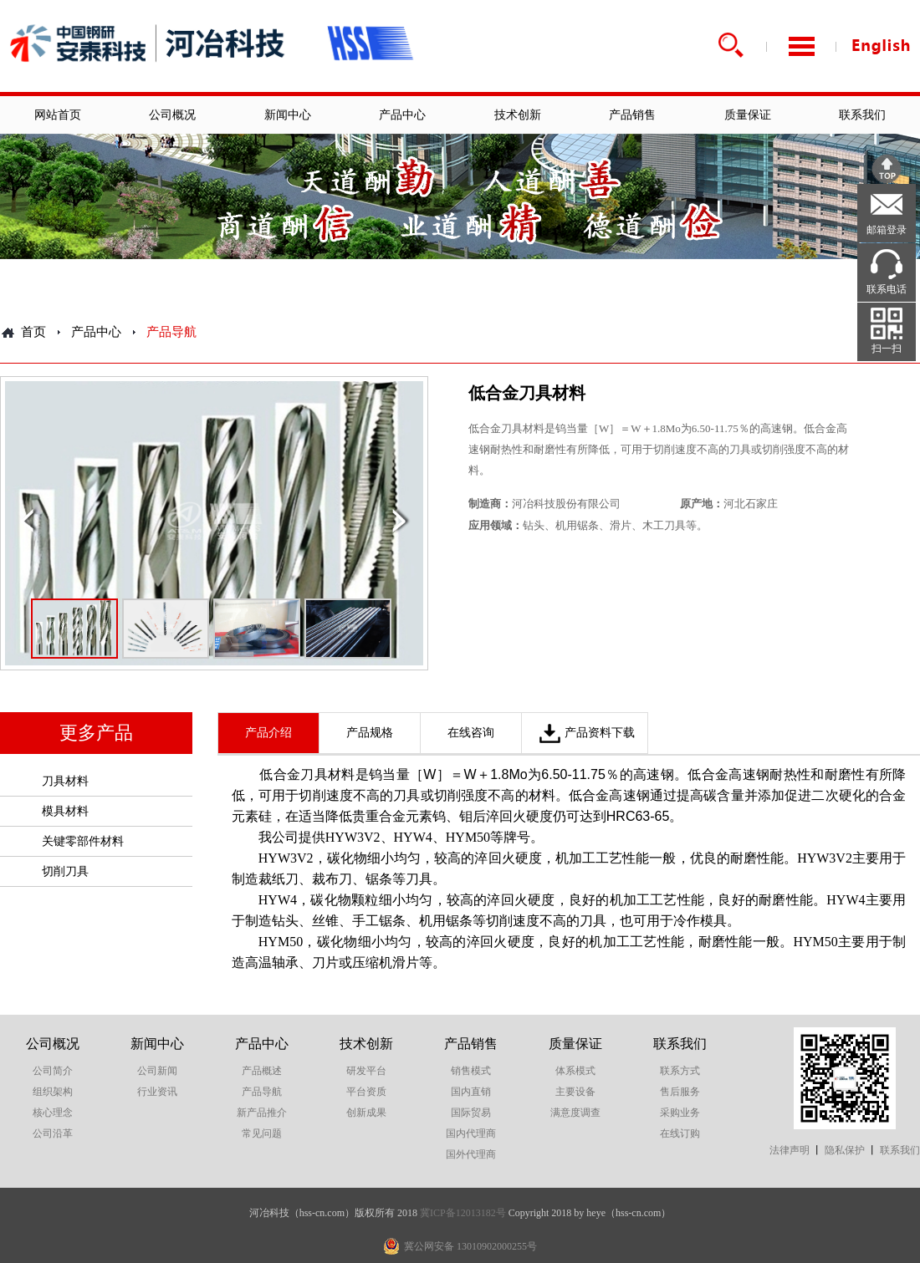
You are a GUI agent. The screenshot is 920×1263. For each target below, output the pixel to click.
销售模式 (471, 1071)
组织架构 (53, 1091)
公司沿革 (53, 1133)
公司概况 (172, 115)
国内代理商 (471, 1133)
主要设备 (575, 1091)
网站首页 (57, 115)
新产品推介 (262, 1112)
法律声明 (789, 1150)
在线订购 (680, 1133)
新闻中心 (287, 115)
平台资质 (366, 1091)
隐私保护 (845, 1150)
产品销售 (632, 115)
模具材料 (65, 811)
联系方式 (680, 1071)
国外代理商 (471, 1154)
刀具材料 (65, 781)
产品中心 (402, 115)
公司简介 (53, 1071)
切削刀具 (65, 871)
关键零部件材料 (83, 841)
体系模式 (575, 1071)
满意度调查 (575, 1112)
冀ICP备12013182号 (463, 1213)
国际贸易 (471, 1112)
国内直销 (471, 1091)
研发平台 (366, 1071)
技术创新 (517, 115)
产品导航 (262, 1091)
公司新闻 (157, 1071)
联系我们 (862, 115)
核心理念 (53, 1112)
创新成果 (366, 1112)
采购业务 (680, 1112)
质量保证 (747, 115)
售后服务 (680, 1091)
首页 (33, 332)
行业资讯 (157, 1091)
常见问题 (262, 1133)
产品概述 (262, 1071)
